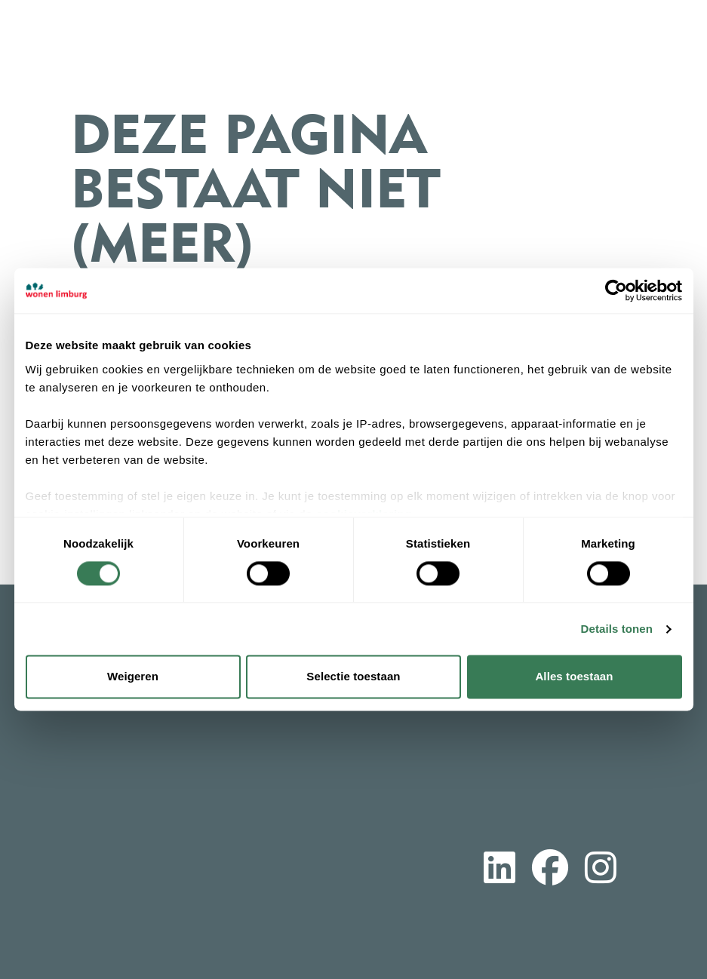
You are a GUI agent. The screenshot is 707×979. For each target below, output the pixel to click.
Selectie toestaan (353, 677)
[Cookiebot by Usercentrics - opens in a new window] (616, 290)
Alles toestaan (574, 677)
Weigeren (132, 677)
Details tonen (617, 628)
